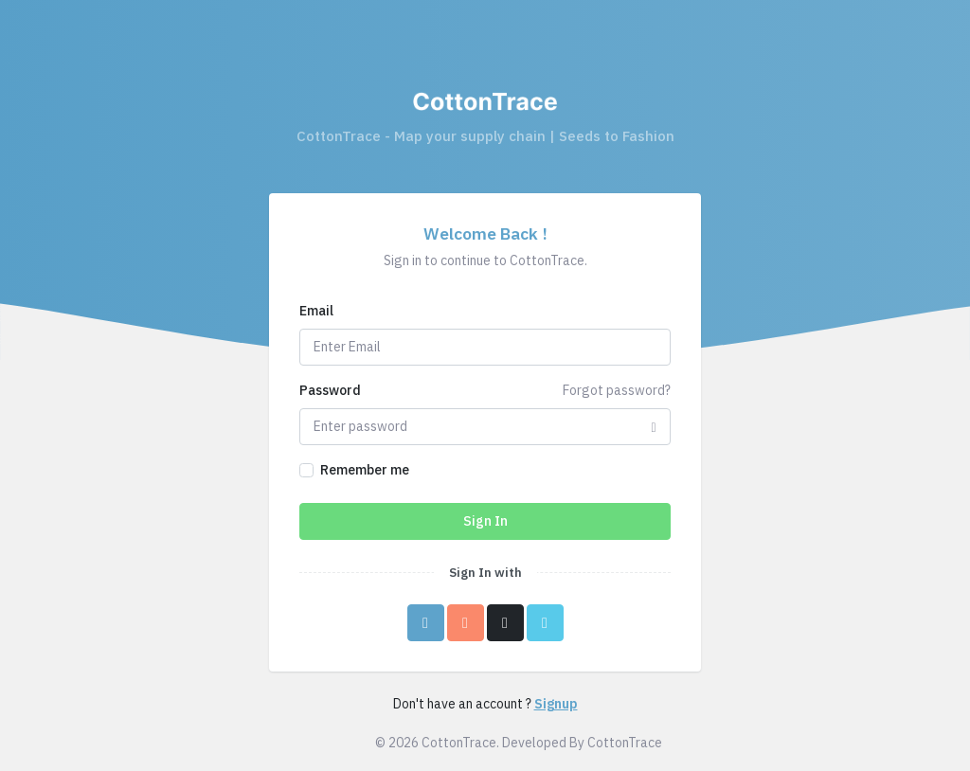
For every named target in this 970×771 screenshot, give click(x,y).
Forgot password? (617, 390)
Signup (556, 703)
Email (316, 310)
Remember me (364, 469)
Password (330, 390)
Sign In (485, 520)
